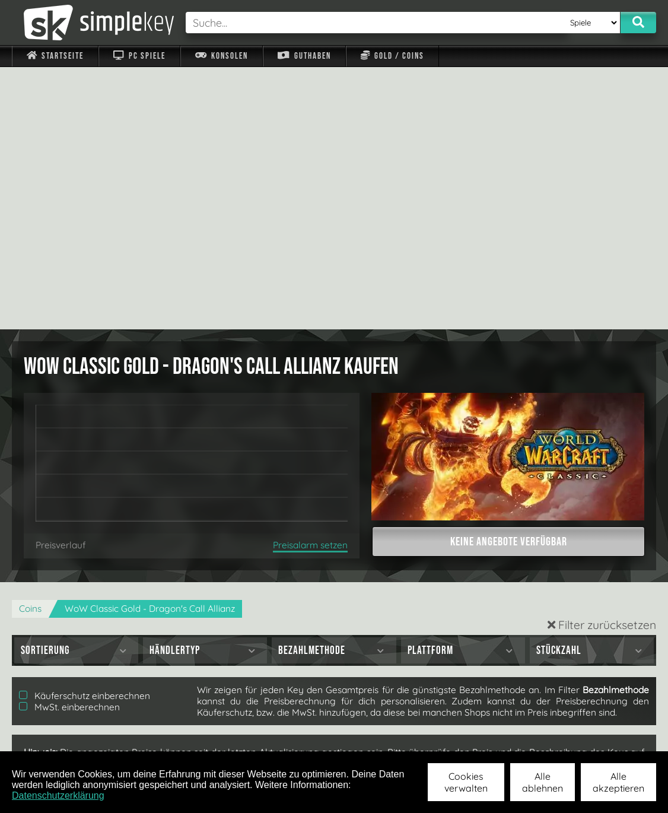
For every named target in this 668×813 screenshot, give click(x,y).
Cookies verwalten (466, 782)
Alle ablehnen (542, 782)
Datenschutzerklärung (58, 795)
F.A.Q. (266, 735)
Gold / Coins (392, 56)
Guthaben (304, 56)
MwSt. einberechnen (69, 444)
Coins (30, 346)
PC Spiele (139, 56)
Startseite (55, 56)
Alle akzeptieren (618, 782)
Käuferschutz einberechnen (84, 433)
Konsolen (221, 56)
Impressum (62, 735)
